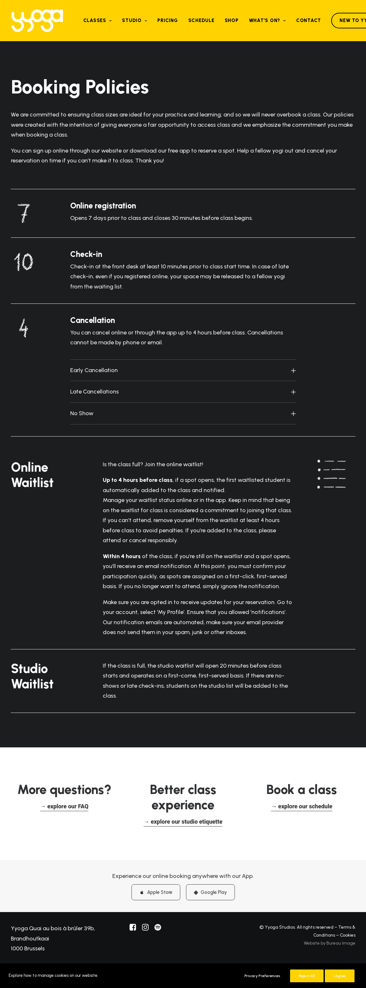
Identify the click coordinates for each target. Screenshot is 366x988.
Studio (134, 20)
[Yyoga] (37, 21)
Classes (97, 20)
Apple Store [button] (155, 892)
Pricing (167, 20)
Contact (308, 20)
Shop (232, 20)
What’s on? (267, 20)
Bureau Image (340, 943)
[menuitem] (97, 20)
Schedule (201, 20)
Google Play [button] (210, 892)
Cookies (347, 935)
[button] (64, 806)
